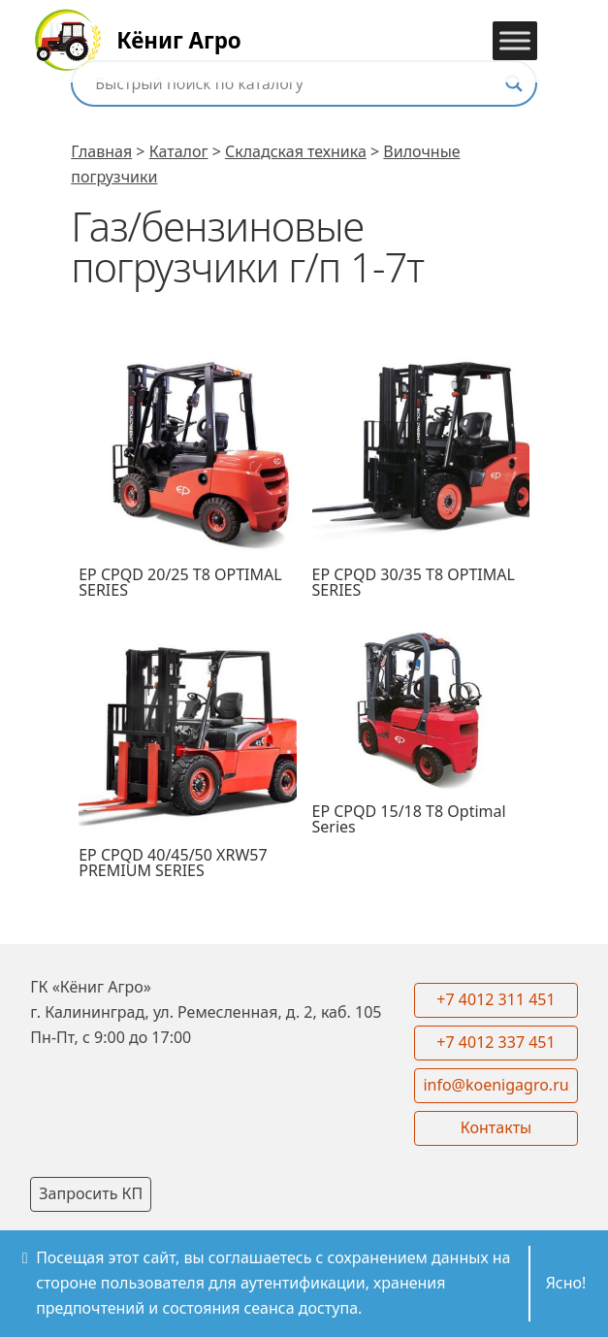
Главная (101, 151)
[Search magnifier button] (514, 83)
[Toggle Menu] (514, 40)
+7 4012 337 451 (495, 1042)
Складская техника (296, 151)
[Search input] (295, 83)
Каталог (178, 151)
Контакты (496, 1127)
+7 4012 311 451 (495, 999)
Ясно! (566, 1282)
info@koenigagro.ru (495, 1084)
